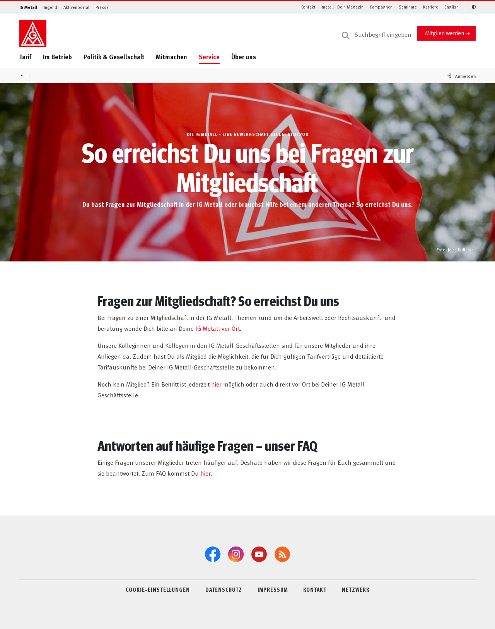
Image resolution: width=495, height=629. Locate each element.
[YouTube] (259, 554)
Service (209, 56)
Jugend (50, 7)
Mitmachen (171, 56)
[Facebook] (212, 554)
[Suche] (376, 34)
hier (216, 384)
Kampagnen (381, 7)
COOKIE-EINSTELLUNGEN (158, 589)
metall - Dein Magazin (343, 7)
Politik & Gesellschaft (114, 56)
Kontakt (308, 7)
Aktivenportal (76, 7)
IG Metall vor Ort (217, 328)
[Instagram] (236, 554)
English (451, 7)
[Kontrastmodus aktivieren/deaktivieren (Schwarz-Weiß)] (470, 7)
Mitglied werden (444, 33)
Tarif (25, 56)
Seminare (408, 7)
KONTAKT (314, 589)
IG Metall (28, 7)
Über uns (243, 56)
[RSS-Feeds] (282, 554)
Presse (102, 7)
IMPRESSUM (273, 589)
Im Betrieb (57, 56)
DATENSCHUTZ (223, 589)
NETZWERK (356, 589)
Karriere (430, 7)
